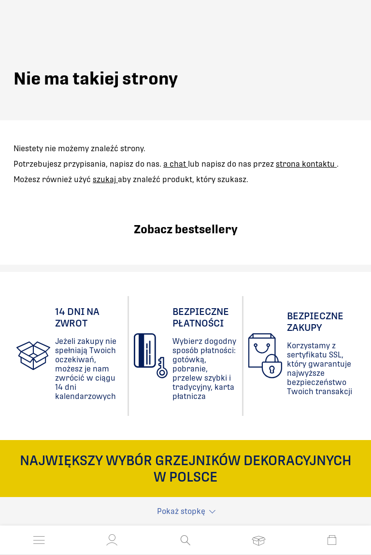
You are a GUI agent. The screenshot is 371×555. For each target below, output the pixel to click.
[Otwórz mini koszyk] (331, 540)
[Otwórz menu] (39, 540)
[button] (112, 540)
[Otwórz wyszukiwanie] (185, 540)
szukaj (105, 179)
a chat (175, 164)
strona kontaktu (306, 164)
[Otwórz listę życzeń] (258, 540)
